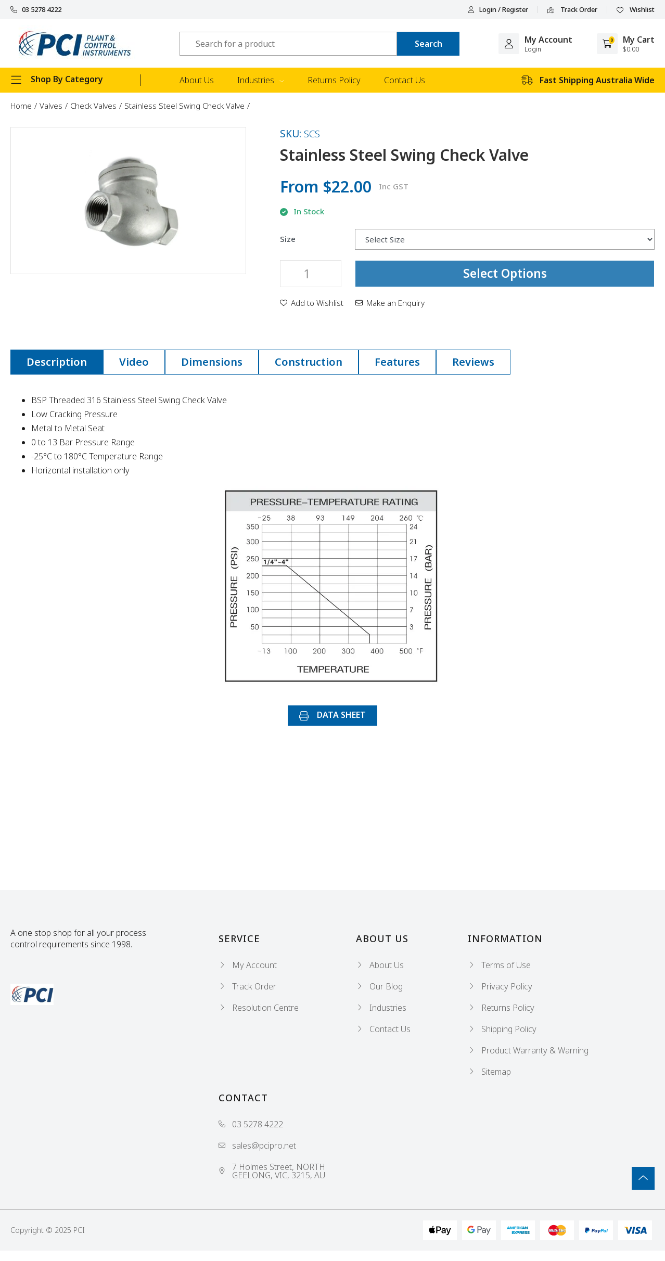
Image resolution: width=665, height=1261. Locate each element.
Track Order (572, 10)
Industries (260, 80)
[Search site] (428, 44)
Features (397, 362)
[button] (311, 303)
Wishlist (636, 10)
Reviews (473, 362)
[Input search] (288, 44)
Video (134, 362)
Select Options (505, 273)
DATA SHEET (332, 714)
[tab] (56, 362)
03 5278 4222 (35, 9)
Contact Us (404, 80)
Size (288, 239)
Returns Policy (334, 80)
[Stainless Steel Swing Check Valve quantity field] (310, 273)
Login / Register (498, 9)
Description (57, 362)
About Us (197, 80)
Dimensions (211, 362)
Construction (308, 362)
